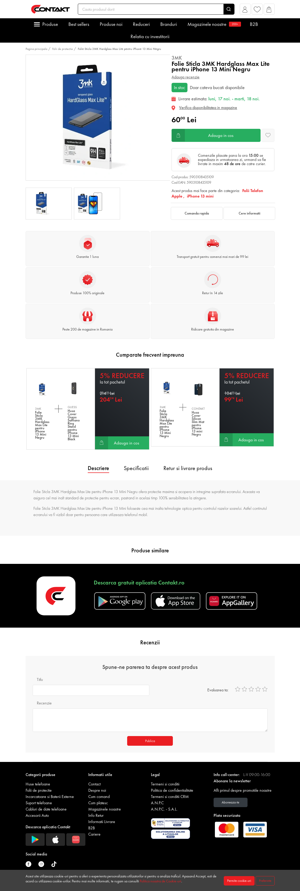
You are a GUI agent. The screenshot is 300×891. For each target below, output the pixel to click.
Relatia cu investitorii (150, 36)
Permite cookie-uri (239, 880)
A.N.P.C (157, 803)
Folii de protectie (62, 49)
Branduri (168, 24)
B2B (254, 24)
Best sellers (78, 24)
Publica (150, 741)
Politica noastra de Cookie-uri (160, 881)
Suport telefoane (39, 803)
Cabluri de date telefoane (46, 809)
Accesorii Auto (37, 815)
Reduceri (141, 24)
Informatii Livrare (101, 821)
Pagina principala (36, 49)
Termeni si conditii (165, 784)
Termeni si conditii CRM (170, 796)
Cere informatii (249, 213)
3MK (177, 57)
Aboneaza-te (230, 802)
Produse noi (111, 24)
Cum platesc (98, 803)
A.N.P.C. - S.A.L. (164, 809)
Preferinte (265, 880)
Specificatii (136, 468)
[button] (245, 10)
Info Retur (96, 815)
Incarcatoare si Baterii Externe (50, 796)
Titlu (40, 679)
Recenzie (44, 703)
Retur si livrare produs (187, 468)
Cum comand (99, 796)
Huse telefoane (38, 784)
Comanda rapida (197, 213)
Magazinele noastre (213, 24)
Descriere (98, 468)
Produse (50, 24)
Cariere (94, 834)
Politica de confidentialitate (172, 790)
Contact (94, 784)
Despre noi (97, 790)
